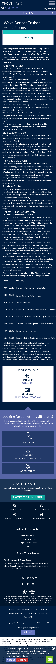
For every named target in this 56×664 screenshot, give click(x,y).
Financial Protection (17, 613)
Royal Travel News (28, 553)
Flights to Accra (28, 539)
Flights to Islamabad (28, 536)
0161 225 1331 (12, 8)
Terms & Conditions (24, 609)
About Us (43, 613)
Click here (28, 632)
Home (11, 609)
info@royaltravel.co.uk (28, 397)
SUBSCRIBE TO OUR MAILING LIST (28, 497)
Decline (22, 659)
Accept (11, 659)
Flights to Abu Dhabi (28, 542)
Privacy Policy (41, 609)
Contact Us (28, 617)
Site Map (32, 613)
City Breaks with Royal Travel (18, 560)
